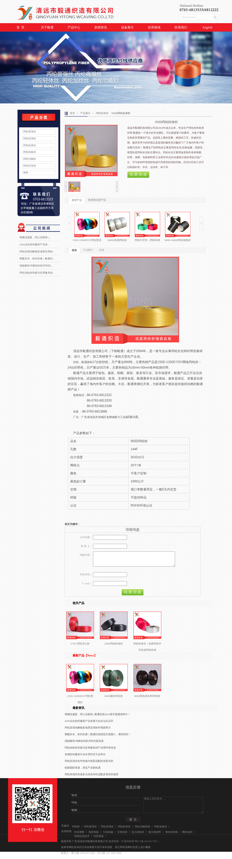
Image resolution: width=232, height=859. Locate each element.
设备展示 (127, 27)
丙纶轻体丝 (29, 145)
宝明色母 (122, 835)
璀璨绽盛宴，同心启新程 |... (35, 237)
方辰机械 (108, 835)
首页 (72, 113)
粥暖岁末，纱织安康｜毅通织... (37, 258)
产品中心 (74, 27)
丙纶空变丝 (29, 165)
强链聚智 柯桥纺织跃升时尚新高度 (84, 743)
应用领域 (154, 27)
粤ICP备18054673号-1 (147, 844)
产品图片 (88, 249)
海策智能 (93, 835)
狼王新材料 (154, 835)
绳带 (25, 172)
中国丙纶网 (127, 844)
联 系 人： (86, 546)
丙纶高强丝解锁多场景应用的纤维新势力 (88, 730)
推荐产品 (77, 200)
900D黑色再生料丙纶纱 (147, 698)
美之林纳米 (138, 835)
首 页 (20, 27)
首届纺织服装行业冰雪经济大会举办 (85, 757)
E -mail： (87, 586)
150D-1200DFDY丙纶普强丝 (80, 702)
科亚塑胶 (79, 835)
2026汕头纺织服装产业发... (34, 244)
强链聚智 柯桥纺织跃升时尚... (36, 265)
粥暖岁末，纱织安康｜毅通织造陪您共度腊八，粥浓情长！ (98, 737)
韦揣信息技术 (81, 839)
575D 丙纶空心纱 (79, 646)
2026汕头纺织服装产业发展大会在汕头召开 (89, 723)
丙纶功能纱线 (142, 829)
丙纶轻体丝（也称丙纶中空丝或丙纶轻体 (147, 649)
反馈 (101, 249)
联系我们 (181, 27)
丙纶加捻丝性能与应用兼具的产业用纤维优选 (90, 750)
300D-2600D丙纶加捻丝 (178, 240)
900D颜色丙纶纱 (113, 698)
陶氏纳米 (187, 835)
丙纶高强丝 (29, 138)
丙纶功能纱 (29, 158)
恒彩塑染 (99, 839)
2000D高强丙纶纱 (117, 240)
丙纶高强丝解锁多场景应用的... (37, 251)
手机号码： (86, 577)
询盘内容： (86, 554)
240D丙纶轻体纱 (113, 646)
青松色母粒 (171, 835)
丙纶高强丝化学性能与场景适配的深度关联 (89, 763)
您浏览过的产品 (97, 199)
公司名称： (86, 537)
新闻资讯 (100, 27)
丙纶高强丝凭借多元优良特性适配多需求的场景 (91, 777)
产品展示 (85, 113)
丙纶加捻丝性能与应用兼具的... (37, 272)
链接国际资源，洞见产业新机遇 (82, 770)
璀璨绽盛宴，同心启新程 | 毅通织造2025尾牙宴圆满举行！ (97, 717)
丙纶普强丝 (29, 131)
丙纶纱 (76, 829)
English (207, 27)
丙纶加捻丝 (29, 152)
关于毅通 (47, 27)
